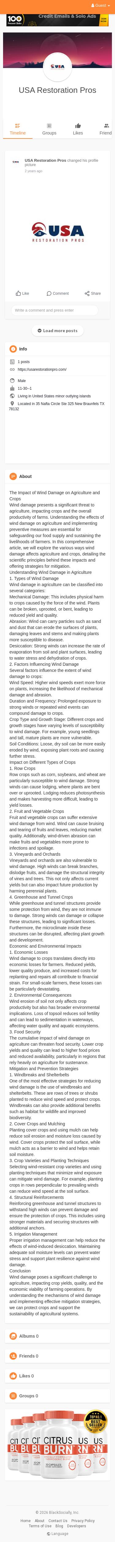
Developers (76, 1526)
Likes (24, 1375)
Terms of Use (40, 1526)
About (39, 1521)
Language (57, 1534)
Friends (27, 1356)
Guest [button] (100, 5)
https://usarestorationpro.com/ (42, 369)
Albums (27, 1336)
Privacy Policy (83, 1521)
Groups (27, 1395)
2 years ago (33, 171)
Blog (59, 1526)
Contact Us (57, 1521)
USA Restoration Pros (57, 90)
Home (26, 1521)
